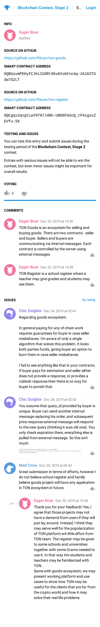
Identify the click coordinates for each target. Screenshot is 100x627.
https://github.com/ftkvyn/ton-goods (35, 58)
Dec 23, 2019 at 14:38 (57, 267)
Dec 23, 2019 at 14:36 (57, 221)
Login (91, 7)
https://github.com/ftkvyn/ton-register (36, 99)
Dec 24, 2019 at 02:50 (60, 400)
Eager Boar (28, 32)
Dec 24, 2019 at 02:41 (60, 311)
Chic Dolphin (30, 310)
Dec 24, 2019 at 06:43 (55, 465)
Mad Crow (28, 465)
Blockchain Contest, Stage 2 (43, 7)
